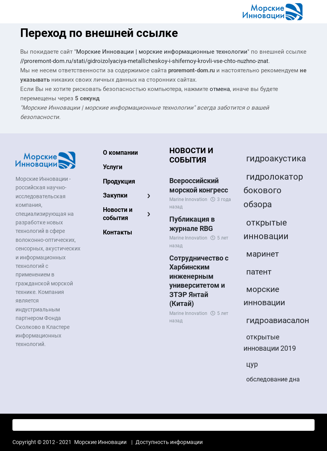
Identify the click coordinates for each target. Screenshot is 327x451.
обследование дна (273, 379)
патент (258, 271)
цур (252, 364)
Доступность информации (169, 442)
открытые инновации (266, 229)
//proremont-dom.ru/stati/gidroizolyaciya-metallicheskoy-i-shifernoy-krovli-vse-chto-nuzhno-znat (144, 61)
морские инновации (264, 296)
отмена (220, 89)
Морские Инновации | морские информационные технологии (161, 51)
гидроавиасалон (277, 320)
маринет (262, 254)
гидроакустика (276, 158)
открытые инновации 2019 (270, 342)
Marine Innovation (188, 199)
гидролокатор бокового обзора (273, 190)
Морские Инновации (100, 442)
